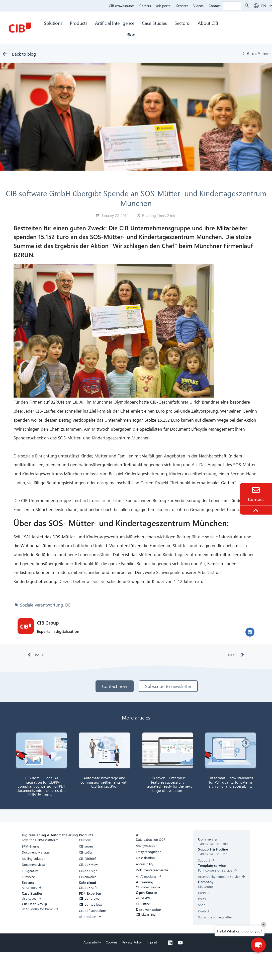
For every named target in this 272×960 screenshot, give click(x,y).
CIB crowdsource (121, 5)
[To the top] (256, 510)
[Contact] (256, 490)
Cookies (111, 942)
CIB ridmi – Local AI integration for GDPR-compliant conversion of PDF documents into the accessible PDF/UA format (41, 786)
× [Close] (263, 924)
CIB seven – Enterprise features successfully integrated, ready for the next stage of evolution (167, 784)
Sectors (182, 23)
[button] (249, 632)
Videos (198, 5)
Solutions (53, 23)
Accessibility (92, 942)
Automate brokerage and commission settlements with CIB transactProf (104, 782)
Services (182, 5)
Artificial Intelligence (114, 23)
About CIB (208, 23)
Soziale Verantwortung (41, 605)
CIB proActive (256, 53)
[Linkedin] (170, 942)
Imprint (152, 942)
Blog (131, 34)
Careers (145, 5)
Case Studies (154, 23)
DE (67, 605)
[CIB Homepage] (20, 28)
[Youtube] (180, 942)
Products (78, 23)
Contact (215, 5)
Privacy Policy (132, 942)
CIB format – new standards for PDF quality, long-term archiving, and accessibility (230, 782)
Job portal (163, 5)
